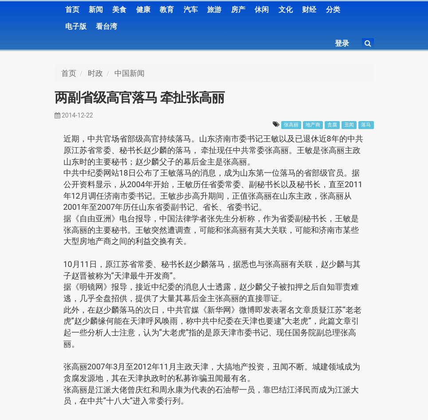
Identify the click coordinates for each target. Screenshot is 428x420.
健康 (143, 9)
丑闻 (349, 125)
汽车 (191, 9)
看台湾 (106, 26)
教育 (167, 9)
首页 (72, 9)
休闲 (262, 9)
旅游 (214, 9)
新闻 (96, 9)
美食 (119, 9)
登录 (342, 43)
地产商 (313, 125)
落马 (366, 125)
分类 (333, 9)
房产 (238, 9)
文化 (286, 9)
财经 (309, 9)
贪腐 (332, 125)
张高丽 (291, 125)
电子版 (75, 26)
